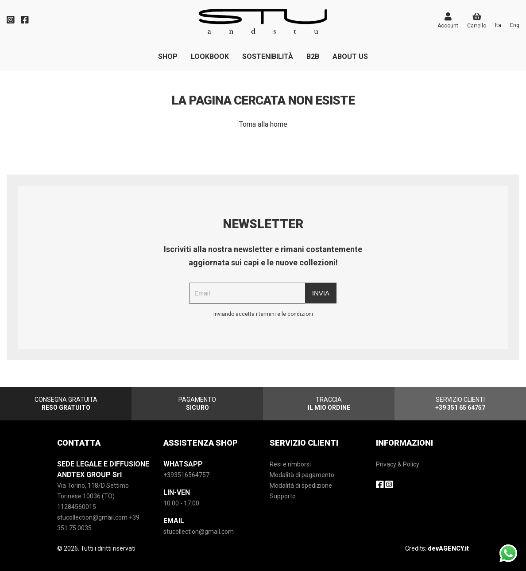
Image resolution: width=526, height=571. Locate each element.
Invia (320, 293)
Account (447, 20)
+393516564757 (186, 474)
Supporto (283, 496)
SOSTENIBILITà (267, 56)
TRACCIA (329, 403)
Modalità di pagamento (302, 474)
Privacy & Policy (397, 464)
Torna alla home (263, 124)
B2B (312, 56)
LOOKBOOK (210, 56)
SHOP (168, 56)
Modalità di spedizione (301, 485)
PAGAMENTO (197, 403)
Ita (498, 25)
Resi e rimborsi (290, 464)
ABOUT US (350, 56)
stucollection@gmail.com (198, 531)
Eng (514, 25)
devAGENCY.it (448, 548)
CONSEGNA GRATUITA (66, 403)
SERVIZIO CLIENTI (460, 403)
